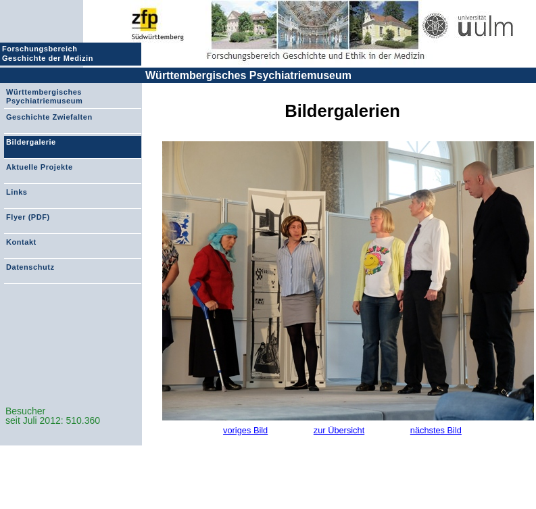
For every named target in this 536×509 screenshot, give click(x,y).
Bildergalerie (31, 142)
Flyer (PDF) (28, 217)
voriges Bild (245, 430)
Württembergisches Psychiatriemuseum (248, 75)
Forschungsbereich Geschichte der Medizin (49, 53)
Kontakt (21, 242)
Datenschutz (30, 267)
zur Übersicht (339, 430)
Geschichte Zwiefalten (49, 117)
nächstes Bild (436, 430)
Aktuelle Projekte (39, 167)
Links (16, 192)
